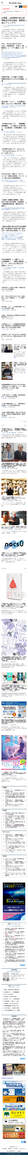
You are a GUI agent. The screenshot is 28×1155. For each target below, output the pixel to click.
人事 (3, 398)
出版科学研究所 (10, 83)
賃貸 (21, 267)
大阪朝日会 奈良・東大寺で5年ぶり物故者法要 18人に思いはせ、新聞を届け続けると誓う (13, 336)
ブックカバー (13, 56)
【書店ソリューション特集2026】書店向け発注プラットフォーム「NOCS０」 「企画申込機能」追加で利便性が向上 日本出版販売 (13, 554)
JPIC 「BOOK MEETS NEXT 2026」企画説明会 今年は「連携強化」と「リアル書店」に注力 (12, 47)
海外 (10, 181)
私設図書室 (19, 238)
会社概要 (4, 1148)
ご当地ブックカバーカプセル (20, 54)
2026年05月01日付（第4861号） (14, 971)
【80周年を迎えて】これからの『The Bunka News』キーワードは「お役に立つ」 (13, 151)
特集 (13, 132)
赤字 (5, 209)
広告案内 (16, 1148)
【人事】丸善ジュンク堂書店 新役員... (12, 1008)
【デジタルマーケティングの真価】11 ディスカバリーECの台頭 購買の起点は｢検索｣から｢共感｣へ (15, 843)
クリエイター (11, 180)
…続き (14, 437)
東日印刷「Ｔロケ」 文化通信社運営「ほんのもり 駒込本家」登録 (13, 103)
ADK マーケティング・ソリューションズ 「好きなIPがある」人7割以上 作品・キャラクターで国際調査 (15, 874)
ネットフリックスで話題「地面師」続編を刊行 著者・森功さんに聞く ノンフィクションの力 (14, 527)
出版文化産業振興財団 (21, 56)
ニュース (9, 926)
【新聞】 (4, 787)
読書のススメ (4, 239)
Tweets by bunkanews (7, 1078)
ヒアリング (3, 25)
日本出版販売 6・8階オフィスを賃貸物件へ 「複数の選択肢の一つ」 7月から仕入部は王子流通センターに (12, 262)
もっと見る (24, 421)
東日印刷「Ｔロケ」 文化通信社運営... (12, 998)
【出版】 (4, 810)
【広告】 (4, 856)
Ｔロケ (2, 105)
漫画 (12, 181)
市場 (16, 83)
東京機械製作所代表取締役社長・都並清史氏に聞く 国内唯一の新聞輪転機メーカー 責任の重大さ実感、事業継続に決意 (14, 1048)
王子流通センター (15, 267)
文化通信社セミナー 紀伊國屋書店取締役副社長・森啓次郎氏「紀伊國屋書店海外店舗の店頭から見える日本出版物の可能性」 (13, 325)
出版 (17, 25)
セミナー (20, 234)
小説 (21, 25)
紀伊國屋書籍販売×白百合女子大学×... (11, 1005)
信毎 (5, 208)
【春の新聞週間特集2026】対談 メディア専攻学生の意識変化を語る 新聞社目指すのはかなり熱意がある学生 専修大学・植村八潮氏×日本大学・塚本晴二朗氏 (14, 465)
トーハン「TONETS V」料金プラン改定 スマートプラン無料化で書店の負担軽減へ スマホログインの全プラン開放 (15, 847)
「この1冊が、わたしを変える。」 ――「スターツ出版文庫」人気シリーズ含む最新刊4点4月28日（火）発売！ (13, 773)
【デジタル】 (6, 832)
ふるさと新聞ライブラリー (7, 236)
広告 (9, 132)
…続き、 (15, 38)
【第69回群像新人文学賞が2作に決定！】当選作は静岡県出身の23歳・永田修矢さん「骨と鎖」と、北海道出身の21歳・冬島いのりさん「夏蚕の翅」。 (13, 658)
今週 (13, 987)
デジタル (4, 132)
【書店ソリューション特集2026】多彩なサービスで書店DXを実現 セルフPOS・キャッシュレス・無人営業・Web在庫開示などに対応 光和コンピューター (14, 1039)
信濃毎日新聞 (9, 208)
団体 (19, 25)
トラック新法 (4, 235)
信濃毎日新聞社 (16, 208)
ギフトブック (4, 234)
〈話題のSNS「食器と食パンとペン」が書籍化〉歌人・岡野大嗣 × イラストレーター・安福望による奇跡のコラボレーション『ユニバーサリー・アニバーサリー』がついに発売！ (14, 605)
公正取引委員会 (9, 25)
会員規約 (19, 1151)
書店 (17, 57)
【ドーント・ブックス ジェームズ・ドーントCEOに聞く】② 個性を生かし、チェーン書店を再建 (20, 347)
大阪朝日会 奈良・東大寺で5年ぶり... (12, 1003)
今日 (10, 987)
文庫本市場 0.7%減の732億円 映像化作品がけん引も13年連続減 (13, 79)
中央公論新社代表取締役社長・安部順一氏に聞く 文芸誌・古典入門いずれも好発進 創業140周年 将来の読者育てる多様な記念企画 (14, 1043)
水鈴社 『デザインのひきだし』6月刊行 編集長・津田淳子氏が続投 (20, 364)
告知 (9, 155)
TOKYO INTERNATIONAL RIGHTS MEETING (11, 53)
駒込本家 (9, 239)
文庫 (18, 83)
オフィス (3, 267)
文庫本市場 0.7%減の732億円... (10, 996)
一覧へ (25, 425)
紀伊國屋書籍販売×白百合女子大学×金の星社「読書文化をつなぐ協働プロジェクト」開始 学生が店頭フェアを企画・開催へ (13, 386)
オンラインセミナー (17, 232)
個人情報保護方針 (11, 1151)
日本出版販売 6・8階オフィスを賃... (11, 1001)
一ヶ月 (16, 987)
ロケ (15, 105)
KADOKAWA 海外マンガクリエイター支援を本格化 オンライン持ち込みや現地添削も (12, 176)
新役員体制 (22, 208)
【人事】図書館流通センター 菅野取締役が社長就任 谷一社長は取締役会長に (13, 404)
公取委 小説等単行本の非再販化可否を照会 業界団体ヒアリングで (13, 20)
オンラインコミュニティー (7, 232)
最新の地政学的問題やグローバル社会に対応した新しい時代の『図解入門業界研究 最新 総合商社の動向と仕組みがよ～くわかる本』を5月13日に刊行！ (14, 721)
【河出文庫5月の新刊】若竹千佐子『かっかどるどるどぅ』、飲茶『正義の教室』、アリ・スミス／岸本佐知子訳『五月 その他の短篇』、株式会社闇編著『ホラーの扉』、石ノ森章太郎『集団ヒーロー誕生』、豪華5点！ (14, 687)
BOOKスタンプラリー (16, 52)
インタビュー (5, 500)
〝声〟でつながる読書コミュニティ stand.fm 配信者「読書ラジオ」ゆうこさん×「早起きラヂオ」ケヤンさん (13, 498)
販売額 (24, 83)
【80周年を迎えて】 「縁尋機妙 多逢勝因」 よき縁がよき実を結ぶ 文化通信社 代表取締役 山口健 (14, 127)
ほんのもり (15, 236)
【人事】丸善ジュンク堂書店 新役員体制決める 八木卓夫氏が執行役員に (13, 395)
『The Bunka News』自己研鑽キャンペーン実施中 (13, 12)
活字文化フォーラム (12, 238)
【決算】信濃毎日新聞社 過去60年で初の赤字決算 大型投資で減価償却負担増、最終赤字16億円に (12, 203)
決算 (2, 209)
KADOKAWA (5, 180)
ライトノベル (4, 83)
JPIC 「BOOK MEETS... (9, 994)
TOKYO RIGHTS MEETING (7, 54)
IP (1, 180)
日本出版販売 (8, 267)
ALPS (2, 208)
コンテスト (3, 181)
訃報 (19, 926)
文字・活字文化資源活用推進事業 (8, 57)
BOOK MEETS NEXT (6, 52)
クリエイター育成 (18, 180)
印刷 (5, 107)
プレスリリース (5, 608)
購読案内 (10, 1148)
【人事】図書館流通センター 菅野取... (12, 1010)
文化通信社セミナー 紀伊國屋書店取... (12, 992)
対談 (3, 468)
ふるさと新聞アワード (12, 235)
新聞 (7, 107)
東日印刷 (23, 105)
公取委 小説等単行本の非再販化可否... (12, 989)
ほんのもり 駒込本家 (9, 105)
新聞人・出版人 (4, 238)
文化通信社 (18, 105)
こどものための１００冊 (12, 234)
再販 (15, 25)
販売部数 (21, 83)
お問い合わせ (22, 1148)
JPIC (22, 52)
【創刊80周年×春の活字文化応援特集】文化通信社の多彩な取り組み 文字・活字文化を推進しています (14, 228)
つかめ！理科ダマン (5, 56)
